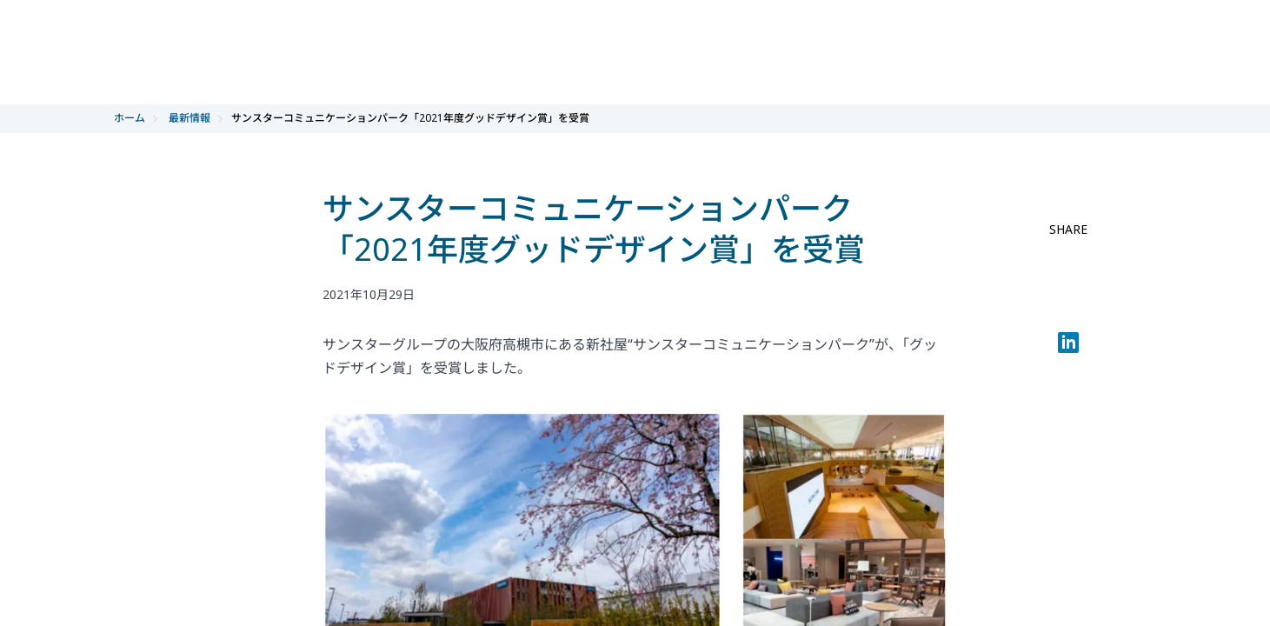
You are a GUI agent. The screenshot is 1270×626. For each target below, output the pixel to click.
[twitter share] (1068, 305)
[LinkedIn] (1068, 346)
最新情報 (189, 117)
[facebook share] (1068, 263)
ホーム (129, 117)
